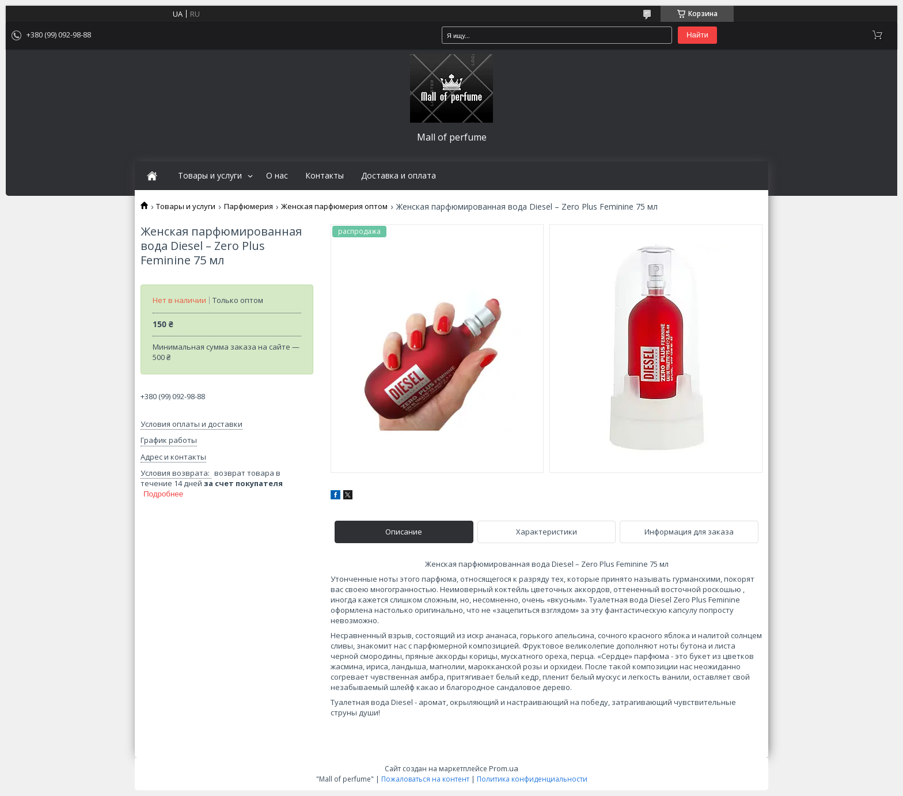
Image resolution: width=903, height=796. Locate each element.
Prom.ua (503, 768)
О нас (277, 175)
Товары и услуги (210, 175)
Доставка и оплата (398, 175)
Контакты (324, 175)
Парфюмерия (248, 206)
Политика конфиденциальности (532, 779)
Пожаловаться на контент (425, 779)
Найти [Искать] (697, 35)
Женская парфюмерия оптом (334, 206)
